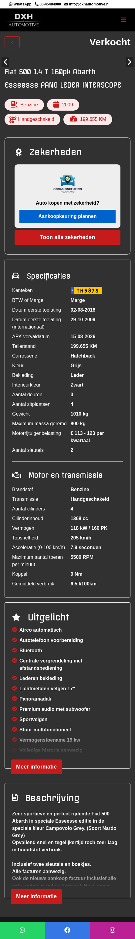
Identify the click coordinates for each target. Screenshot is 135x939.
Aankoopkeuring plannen (67, 216)
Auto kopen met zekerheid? (67, 203)
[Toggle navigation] (123, 19)
